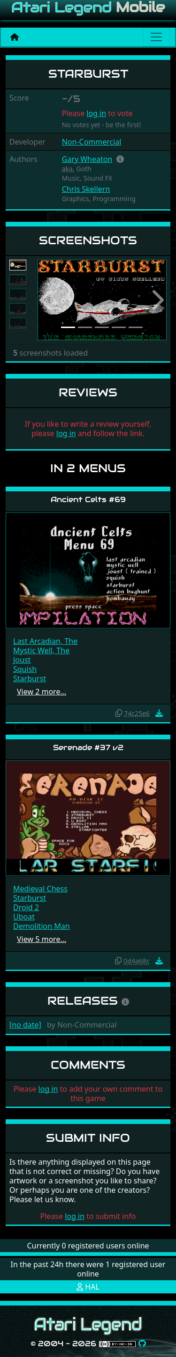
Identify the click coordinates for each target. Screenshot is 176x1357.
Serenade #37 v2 (88, 747)
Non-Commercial (92, 142)
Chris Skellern (86, 189)
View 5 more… (41, 939)
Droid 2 (26, 907)
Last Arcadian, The (45, 641)
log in (96, 113)
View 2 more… (41, 691)
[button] (120, 159)
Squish (25, 669)
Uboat (24, 917)
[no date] (25, 1025)
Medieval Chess (40, 888)
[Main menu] (156, 37)
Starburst (29, 678)
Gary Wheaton (87, 159)
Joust (22, 660)
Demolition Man (41, 926)
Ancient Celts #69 (88, 499)
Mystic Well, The (41, 650)
